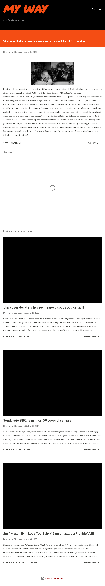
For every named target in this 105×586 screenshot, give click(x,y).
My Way (25, 9)
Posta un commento (27, 563)
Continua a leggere (91, 336)
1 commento (23, 449)
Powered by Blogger (52, 578)
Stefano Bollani (12, 143)
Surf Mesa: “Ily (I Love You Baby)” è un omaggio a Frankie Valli (48, 533)
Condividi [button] (93, 143)
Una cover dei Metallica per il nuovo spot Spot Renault (43, 307)
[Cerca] (93, 5)
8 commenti (22, 336)
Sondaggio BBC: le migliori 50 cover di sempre (37, 420)
